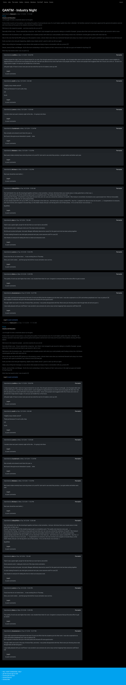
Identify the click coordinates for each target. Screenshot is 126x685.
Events (51, 2)
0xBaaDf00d (15, 188)
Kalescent (13, 14)
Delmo (14, 274)
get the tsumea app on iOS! (10, 673)
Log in (121, 2)
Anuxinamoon (16, 293)
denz (13, 220)
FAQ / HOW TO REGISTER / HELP (12, 672)
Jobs (9, 2)
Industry (27, 2)
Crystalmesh (15, 128)
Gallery (21, 2)
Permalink (119, 55)
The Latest (15, 2)
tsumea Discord (7, 677)
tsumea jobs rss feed (9, 675)
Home (5, 2)
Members (33, 2)
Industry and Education (8, 18)
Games (46, 2)
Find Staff (40, 2)
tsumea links (6, 679)
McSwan (14, 169)
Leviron (14, 109)
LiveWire (14, 55)
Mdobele (14, 150)
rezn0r (14, 81)
